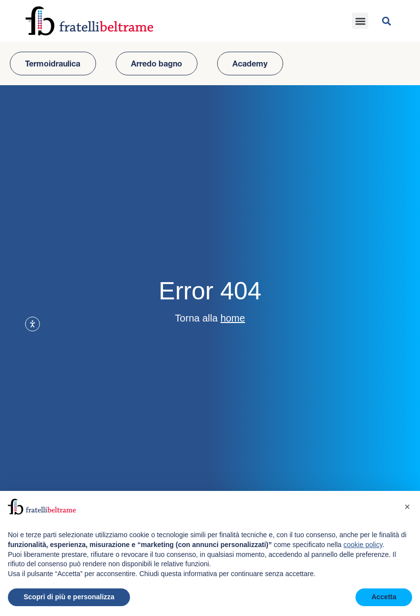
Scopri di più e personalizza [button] (69, 597)
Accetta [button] (383, 597)
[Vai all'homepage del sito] (89, 21)
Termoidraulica (52, 63)
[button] (360, 21)
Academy (249, 63)
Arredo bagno (156, 63)
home (233, 318)
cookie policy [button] (363, 545)
